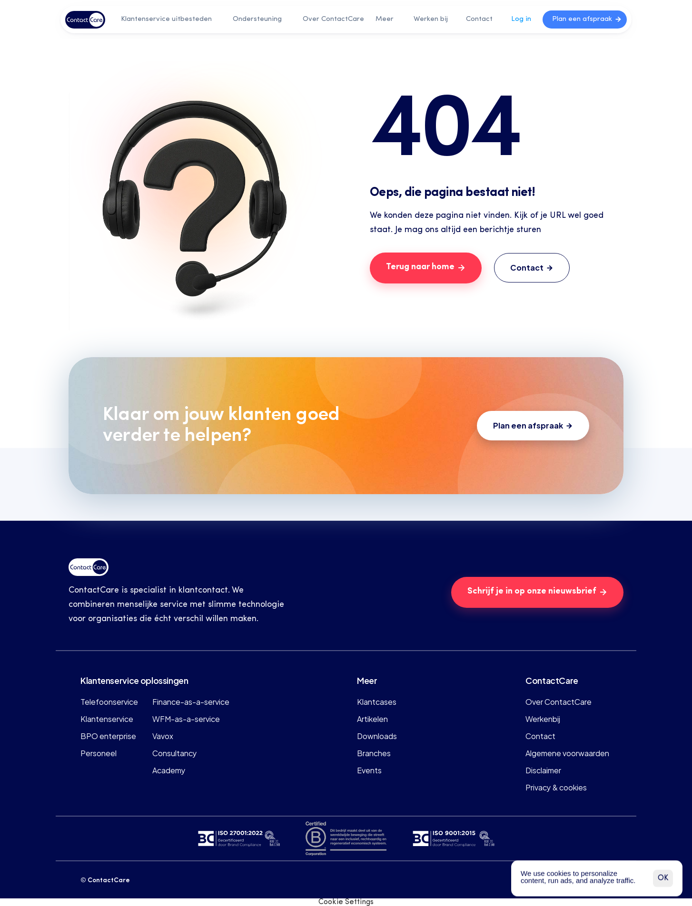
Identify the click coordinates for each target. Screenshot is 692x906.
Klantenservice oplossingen (134, 680)
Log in (521, 19)
